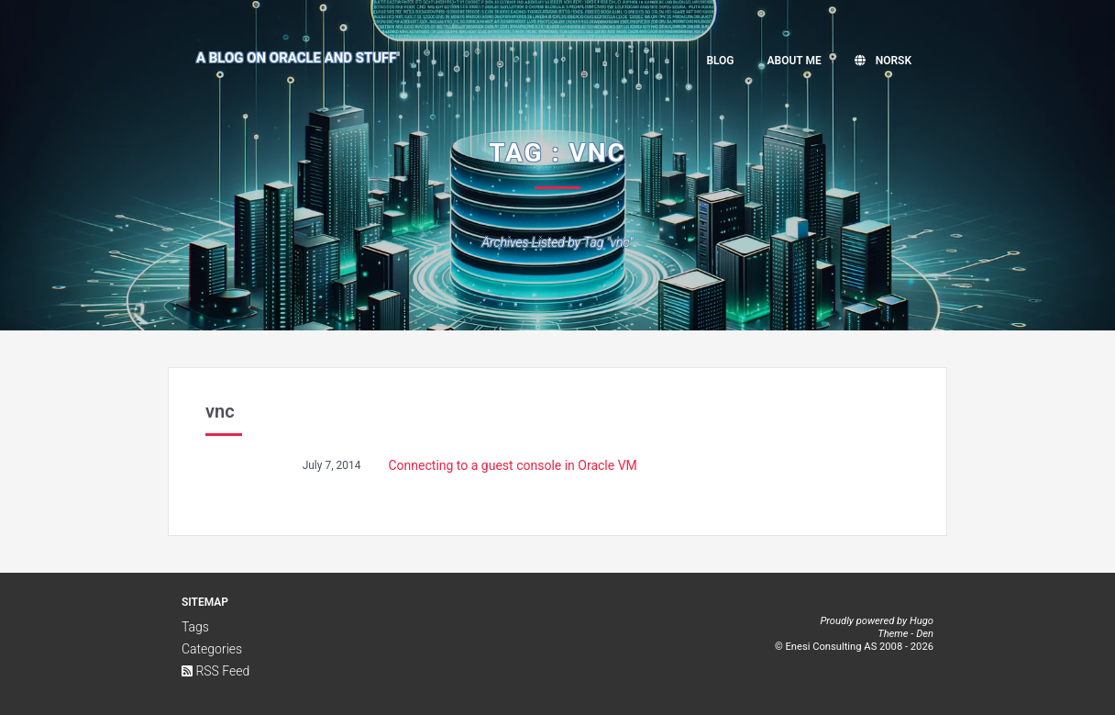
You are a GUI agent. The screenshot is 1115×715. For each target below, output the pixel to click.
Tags (195, 627)
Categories (212, 649)
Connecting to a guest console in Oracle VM (513, 465)
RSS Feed (215, 671)
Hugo (921, 621)
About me (794, 60)
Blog (720, 60)
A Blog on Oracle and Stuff (296, 58)
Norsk (883, 60)
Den (924, 634)
